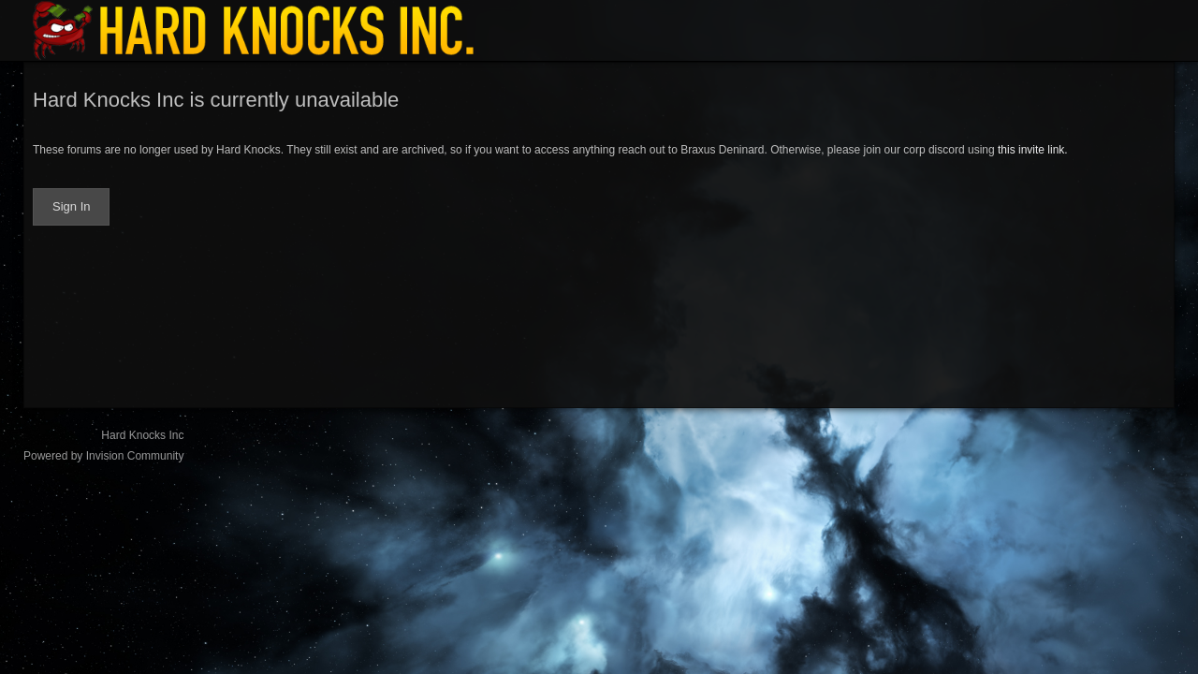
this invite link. (1033, 149)
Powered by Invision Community (103, 455)
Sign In (71, 206)
